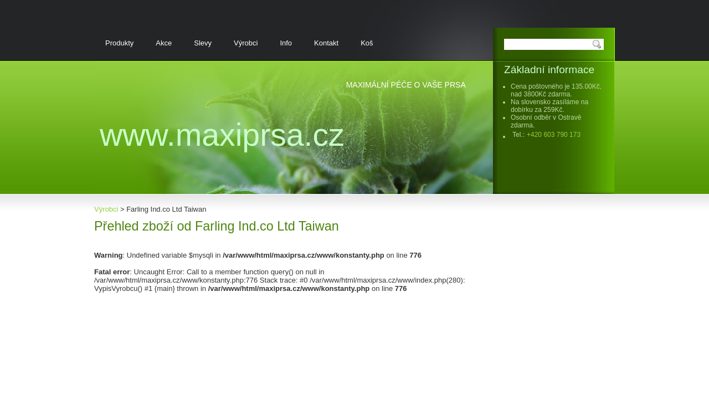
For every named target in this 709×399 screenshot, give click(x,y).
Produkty (119, 43)
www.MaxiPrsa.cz (222, 134)
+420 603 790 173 (553, 135)
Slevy (203, 43)
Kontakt (326, 43)
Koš (367, 43)
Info (286, 43)
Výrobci (246, 43)
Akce (164, 43)
